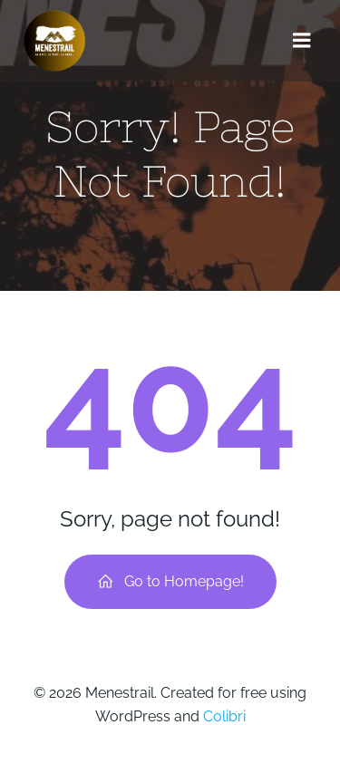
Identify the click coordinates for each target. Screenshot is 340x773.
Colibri (224, 716)
